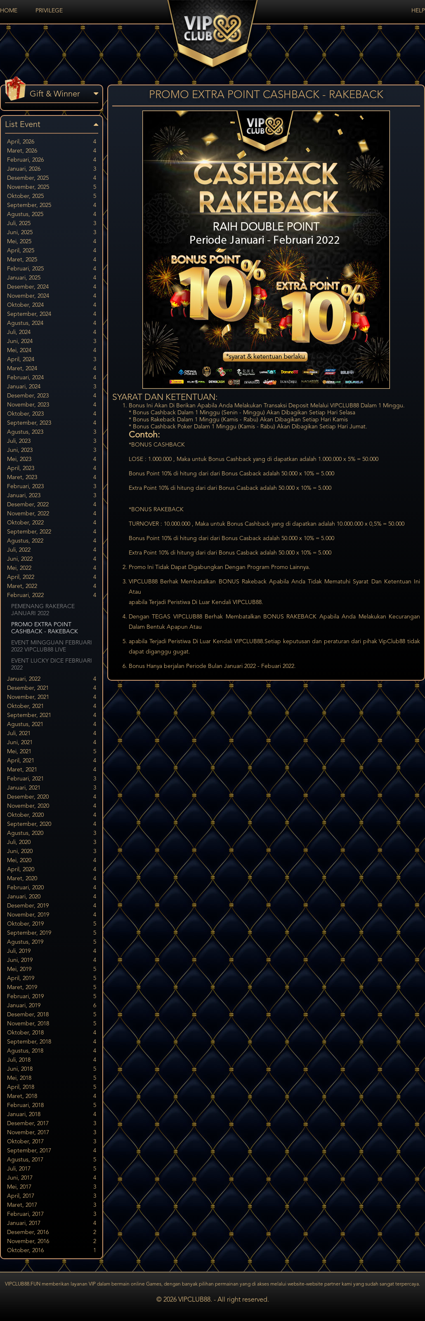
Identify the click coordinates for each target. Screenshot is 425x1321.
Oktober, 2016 (51, 1250)
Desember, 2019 (51, 906)
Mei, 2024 (51, 350)
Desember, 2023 (51, 396)
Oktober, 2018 (51, 1033)
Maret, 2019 (51, 987)
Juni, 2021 (51, 742)
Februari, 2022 (51, 595)
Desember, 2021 (51, 688)
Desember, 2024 (51, 287)
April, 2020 (51, 869)
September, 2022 (51, 532)
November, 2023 (51, 405)
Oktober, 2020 (51, 815)
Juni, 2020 (51, 851)
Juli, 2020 (51, 842)
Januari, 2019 (51, 1005)
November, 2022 (51, 513)
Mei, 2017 (51, 1187)
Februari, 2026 (51, 160)
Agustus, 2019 (51, 942)
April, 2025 (51, 250)
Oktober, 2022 (51, 523)
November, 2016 (51, 1241)
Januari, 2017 (51, 1223)
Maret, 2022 (51, 586)
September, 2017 (51, 1150)
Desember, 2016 (51, 1232)
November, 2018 (51, 1023)
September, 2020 (51, 824)
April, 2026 (51, 142)
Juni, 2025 (51, 232)
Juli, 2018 (51, 1060)
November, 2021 (51, 697)
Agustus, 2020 (51, 833)
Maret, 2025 (51, 259)
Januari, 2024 (51, 386)
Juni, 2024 (51, 341)
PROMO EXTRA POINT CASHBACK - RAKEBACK (44, 628)
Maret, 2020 (51, 878)
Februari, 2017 (51, 1214)
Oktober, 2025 (51, 196)
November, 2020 (51, 806)
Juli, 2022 (51, 550)
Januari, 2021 (51, 788)
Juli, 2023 (51, 441)
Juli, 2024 (51, 332)
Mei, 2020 (51, 860)
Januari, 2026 (51, 169)
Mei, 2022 (51, 568)
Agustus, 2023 (51, 432)
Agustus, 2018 (51, 1051)
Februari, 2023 (51, 486)
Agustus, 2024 (51, 323)
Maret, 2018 (51, 1096)
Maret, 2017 (51, 1205)
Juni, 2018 (51, 1069)
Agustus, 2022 (51, 541)
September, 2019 (51, 933)
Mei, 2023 (51, 459)
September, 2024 (51, 314)
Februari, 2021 (51, 779)
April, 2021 (51, 760)
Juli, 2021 (51, 733)
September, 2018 (51, 1042)
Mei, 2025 (51, 241)
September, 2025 (51, 205)
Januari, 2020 (51, 896)
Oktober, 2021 (51, 706)
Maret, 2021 (51, 769)
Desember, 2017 (51, 1123)
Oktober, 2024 (51, 305)
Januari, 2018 (51, 1114)
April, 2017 (51, 1196)
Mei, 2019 (51, 969)
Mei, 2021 (51, 751)
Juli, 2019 (51, 951)
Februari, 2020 (51, 887)
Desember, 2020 (51, 797)
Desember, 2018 (51, 1014)
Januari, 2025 (51, 278)
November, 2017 (51, 1132)
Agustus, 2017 (51, 1160)
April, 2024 (51, 359)
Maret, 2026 (51, 151)
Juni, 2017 (51, 1178)
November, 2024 (51, 296)
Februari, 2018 (51, 1105)
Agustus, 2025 (51, 214)
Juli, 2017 (51, 1169)
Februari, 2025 (51, 269)
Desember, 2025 (51, 178)
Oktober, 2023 (51, 414)
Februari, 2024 (51, 377)
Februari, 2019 (51, 996)
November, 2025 (51, 187)
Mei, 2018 (51, 1078)
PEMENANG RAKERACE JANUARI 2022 (43, 610)
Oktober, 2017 (51, 1141)
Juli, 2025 (51, 223)
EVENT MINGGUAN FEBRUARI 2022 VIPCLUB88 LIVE (51, 646)
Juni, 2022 (51, 559)
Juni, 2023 (51, 450)
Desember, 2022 (51, 504)
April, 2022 (51, 577)
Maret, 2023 (51, 477)
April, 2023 (51, 468)
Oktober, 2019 (51, 924)
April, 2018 (51, 1087)
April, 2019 (51, 978)
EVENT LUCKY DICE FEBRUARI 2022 (51, 664)
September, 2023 (51, 423)
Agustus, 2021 (51, 724)
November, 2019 (51, 915)
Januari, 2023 (51, 495)
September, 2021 (51, 715)
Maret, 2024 (51, 368)
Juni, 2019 (51, 960)
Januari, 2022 (51, 679)
